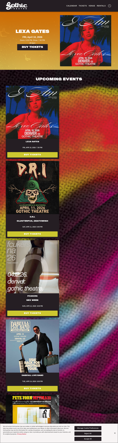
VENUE (92, 6)
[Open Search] (109, 5)
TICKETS (83, 6)
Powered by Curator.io (100, 364)
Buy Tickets (32, 47)
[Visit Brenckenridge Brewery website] (30, 393)
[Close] (115, 433)
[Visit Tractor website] (17, 393)
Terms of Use (46, 257)
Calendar (60, 418)
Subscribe (23, 263)
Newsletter (73, 418)
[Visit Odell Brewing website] (6, 393)
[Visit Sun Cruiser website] (44, 402)
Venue (41, 418)
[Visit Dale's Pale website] (28, 402)
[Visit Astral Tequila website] (93, 402)
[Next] (114, 41)
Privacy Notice (21, 434)
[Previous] (3, 41)
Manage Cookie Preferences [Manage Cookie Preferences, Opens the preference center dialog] (88, 428)
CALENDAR (71, 6)
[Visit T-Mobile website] (84, 393)
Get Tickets (18, 195)
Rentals (101, 6)
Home (33, 418)
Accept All (88, 439)
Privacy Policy (74, 257)
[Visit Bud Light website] (44, 393)
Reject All (88, 433)
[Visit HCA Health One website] (62, 402)
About (50, 418)
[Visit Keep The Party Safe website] (103, 393)
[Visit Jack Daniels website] (79, 402)
